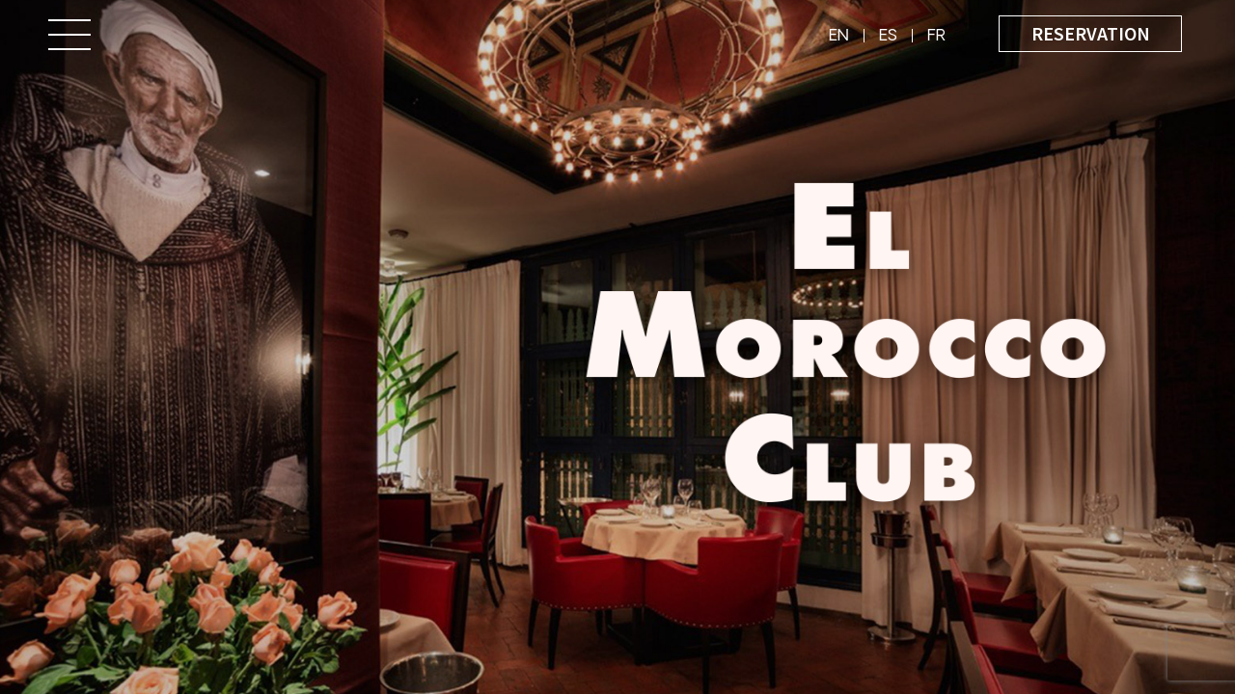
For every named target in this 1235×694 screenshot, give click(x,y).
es (888, 36)
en (839, 36)
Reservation (1090, 33)
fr (936, 36)
